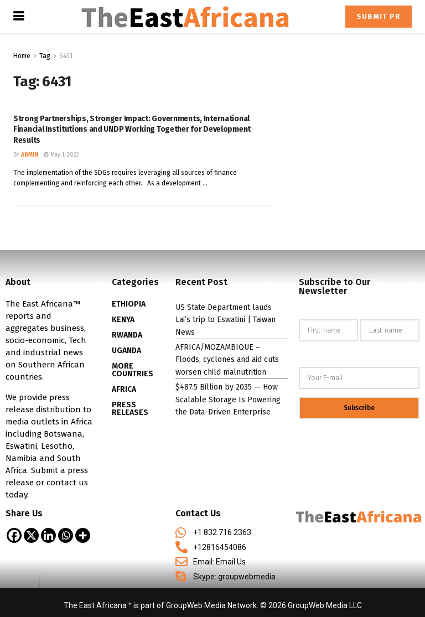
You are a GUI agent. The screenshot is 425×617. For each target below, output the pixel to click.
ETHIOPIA (129, 304)
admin (29, 155)
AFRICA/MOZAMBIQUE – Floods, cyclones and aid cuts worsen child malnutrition (227, 360)
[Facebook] (14, 535)
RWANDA (127, 335)
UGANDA (126, 350)
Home (21, 56)
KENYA (123, 319)
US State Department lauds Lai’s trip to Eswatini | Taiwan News (225, 320)
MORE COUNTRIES (132, 370)
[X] (31, 535)
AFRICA (124, 389)
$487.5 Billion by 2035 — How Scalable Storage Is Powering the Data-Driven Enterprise (228, 399)
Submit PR (378, 16)
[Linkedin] (48, 535)
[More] (82, 535)
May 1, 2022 (61, 155)
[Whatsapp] (65, 535)
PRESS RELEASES (130, 408)
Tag (44, 56)
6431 (65, 56)
